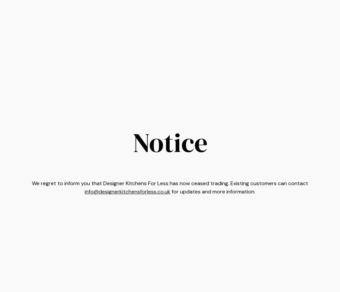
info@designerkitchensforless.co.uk (127, 191)
